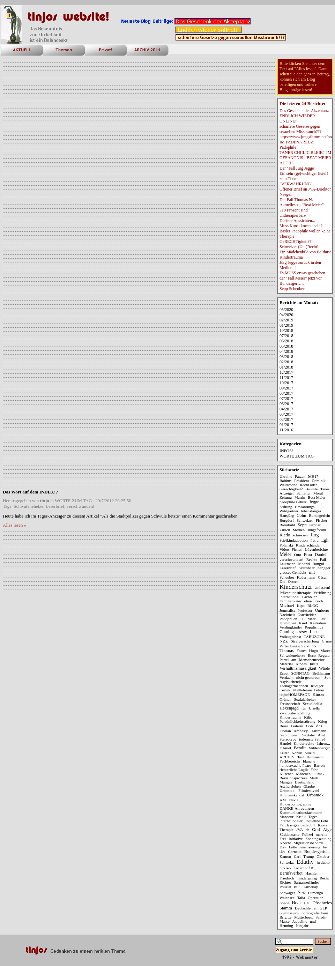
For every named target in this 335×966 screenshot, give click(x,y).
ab (308, 829)
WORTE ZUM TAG (73, 500)
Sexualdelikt (312, 703)
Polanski (286, 545)
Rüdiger (317, 686)
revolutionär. (289, 735)
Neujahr (302, 925)
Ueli (307, 903)
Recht (324, 878)
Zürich (285, 530)
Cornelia (295, 851)
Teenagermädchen (294, 686)
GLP (323, 908)
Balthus (285, 480)
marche (321, 834)
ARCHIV (287, 757)
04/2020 (286, 314)
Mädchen (303, 774)
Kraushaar (306, 568)
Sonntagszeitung (318, 839)
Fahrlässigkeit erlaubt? (297, 825)
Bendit (300, 747)
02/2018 (286, 361)
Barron (319, 765)
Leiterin (297, 726)
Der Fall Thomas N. (296, 199)
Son (328, 677)
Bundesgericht (317, 851)
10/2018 (286, 330)
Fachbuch (310, 597)
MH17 (313, 476)
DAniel (285, 748)
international (289, 597)
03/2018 (286, 356)
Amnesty (300, 731)
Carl (297, 856)
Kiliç (308, 717)
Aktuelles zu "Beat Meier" (302, 204)
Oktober (323, 856)
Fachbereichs (290, 761)
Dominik (319, 480)
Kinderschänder (308, 545)
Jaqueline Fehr (316, 821)
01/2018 (286, 367)
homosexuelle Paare (295, 765)
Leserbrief (55, 506)
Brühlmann (321, 673)
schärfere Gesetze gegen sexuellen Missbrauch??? (300, 129)
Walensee (287, 898)
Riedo (285, 535)
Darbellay (310, 887)
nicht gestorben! (309, 677)
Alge (327, 829)
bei (325, 847)
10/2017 (286, 382)
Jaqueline (299, 921)
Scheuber (287, 577)
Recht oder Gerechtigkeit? (298, 487)
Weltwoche (288, 485)
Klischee (286, 774)
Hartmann (318, 731)
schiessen (300, 535)
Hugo (313, 650)
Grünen (285, 699)
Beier (284, 726)
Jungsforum (316, 530)
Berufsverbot (291, 873)
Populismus (314, 627)
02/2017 (286, 419)
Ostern (293, 581)
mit (312, 572)
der (282, 851)
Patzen (300, 476)
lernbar (315, 525)
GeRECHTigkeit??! (296, 241)
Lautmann (288, 564)
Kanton (285, 856)
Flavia (293, 800)
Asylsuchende (291, 681)
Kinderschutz (296, 587)
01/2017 (286, 424)
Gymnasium (289, 913)
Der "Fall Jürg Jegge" (297, 168)
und (313, 921)
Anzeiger (287, 493)
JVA (299, 829)
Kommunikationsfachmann (301, 812)
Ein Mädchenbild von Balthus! (305, 252)
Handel (285, 743)
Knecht (285, 843)
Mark (314, 778)
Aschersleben (290, 786)
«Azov (302, 632)
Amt (321, 735)
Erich (318, 601)
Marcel (326, 650)
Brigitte (285, 917)
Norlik (297, 753)
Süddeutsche (289, 834)
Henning (286, 925)
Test (300, 757)
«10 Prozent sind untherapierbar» (294, 213)
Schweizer (305, 520)
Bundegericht (319, 515)
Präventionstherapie (295, 592)
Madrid (304, 564)
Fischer (321, 520)
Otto (297, 554)
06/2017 (286, 403)
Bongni (318, 564)
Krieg (322, 721)
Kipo (301, 605)
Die (282, 581)
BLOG (312, 605)
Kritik (301, 817)
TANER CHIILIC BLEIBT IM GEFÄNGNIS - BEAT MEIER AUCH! (305, 157)
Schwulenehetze (28, 506)
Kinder (318, 694)
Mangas (286, 782)
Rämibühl (287, 525)
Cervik (285, 690)
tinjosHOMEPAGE (295, 694)
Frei (283, 839)
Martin (300, 497)
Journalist (287, 610)
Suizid (310, 753)
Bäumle (311, 489)
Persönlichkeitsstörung (297, 721)
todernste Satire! (312, 739)
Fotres (301, 650)
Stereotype (288, 739)
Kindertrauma (291, 257)
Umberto (322, 610)
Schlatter (304, 493)
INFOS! (286, 450)
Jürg (315, 534)
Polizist (285, 887)
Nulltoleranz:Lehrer (308, 690)
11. (302, 619)
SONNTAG (300, 673)
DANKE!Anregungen (297, 808)
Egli (324, 540)
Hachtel (311, 873)
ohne (308, 601)
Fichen (297, 549)
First (322, 619)
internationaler (291, 821)
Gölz (310, 726)
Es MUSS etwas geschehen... (304, 272)
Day (283, 847)
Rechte (311, 559)
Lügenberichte (316, 549)
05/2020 (286, 309)
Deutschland (304, 782)
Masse (285, 921)
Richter (285, 882)
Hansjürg (287, 515)
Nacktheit (287, 614)
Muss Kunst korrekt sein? (301, 225)
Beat (296, 902)
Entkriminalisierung (304, 847)
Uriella (314, 708)
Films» (318, 774)
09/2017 (286, 388)
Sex (301, 892)
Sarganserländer (306, 882)
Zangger (323, 568)
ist (311, 867)
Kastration (318, 623)
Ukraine (286, 476)
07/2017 (286, 398)
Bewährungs (304, 507)
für (304, 708)
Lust (314, 631)
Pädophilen (288, 619)
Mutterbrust (303, 917)
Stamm (286, 908)
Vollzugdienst (290, 636)
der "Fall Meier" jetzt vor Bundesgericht (301, 281)
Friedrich (287, 878)
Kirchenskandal (292, 795)
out (297, 886)
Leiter (284, 753)
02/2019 (286, 320)
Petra (315, 540)
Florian (285, 731)
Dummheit (288, 623)
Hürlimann (314, 757)
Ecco (312, 655)
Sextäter (308, 735)
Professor (305, 610)
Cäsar (322, 577)
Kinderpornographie (295, 804)
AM (283, 800)
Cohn (301, 515)
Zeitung (286, 497)
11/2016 (286, 430)
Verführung (322, 592)
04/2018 (286, 351)
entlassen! (322, 587)
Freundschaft (290, 703)
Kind (303, 623)
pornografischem (315, 913)
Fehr (314, 769)
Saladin (321, 917)
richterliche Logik (294, 769)
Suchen (323, 941)
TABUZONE (314, 636)
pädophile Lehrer (293, 502)
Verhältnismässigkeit (298, 668)
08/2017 (286, 393)
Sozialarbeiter (305, 699)
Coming (287, 631)
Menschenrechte (312, 659)
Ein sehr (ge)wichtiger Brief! (304, 173)
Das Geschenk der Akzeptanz (304, 110)
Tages (313, 817)
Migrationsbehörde (308, 843)
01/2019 (286, 325)
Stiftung (286, 507)
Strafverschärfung (305, 641)
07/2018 (286, 335)
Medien (299, 530)
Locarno (300, 868)
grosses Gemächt (293, 572)
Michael (287, 605)
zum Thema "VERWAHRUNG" (296, 181)
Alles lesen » (14, 525)
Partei (284, 659)
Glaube (309, 786)
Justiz (314, 664)
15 (314, 646)
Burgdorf (287, 520)
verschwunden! (81, 506)
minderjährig (307, 878)
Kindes (301, 664)
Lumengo (315, 893)
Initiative (296, 839)
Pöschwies (322, 902)
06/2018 (286, 341)
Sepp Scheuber (292, 288)
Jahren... (323, 743)
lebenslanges (311, 511)
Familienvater (291, 601)
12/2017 (286, 372)
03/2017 (286, 414)
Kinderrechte (303, 743)
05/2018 (286, 346)
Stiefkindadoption (294, 540)
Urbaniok (315, 795)
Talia (301, 898)
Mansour (286, 817)
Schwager (287, 893)
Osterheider (307, 614)
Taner (324, 489)
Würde (324, 668)
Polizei (307, 834)
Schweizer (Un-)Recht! (299, 246)
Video (284, 549)
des (319, 725)
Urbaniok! (288, 790)
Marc (311, 619)
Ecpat (284, 673)
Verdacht (286, 677)
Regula (323, 655)
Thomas (287, 650)
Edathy (305, 862)
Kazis (322, 825)
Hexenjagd (289, 708)
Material (286, 664)
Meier (285, 554)
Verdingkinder (291, 627)
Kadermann (306, 577)
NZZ (284, 641)
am (293, 659)
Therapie (286, 829)
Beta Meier (316, 497)
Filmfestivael (308, 790)
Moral (318, 493)
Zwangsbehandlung (295, 713)
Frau (308, 554)
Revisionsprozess (293, 778)
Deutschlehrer (306, 908)
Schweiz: (287, 862)
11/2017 (286, 377)
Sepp (302, 524)
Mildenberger (319, 748)
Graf (316, 829)
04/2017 (286, 409)
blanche (309, 761)
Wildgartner (289, 511)
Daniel (321, 554)
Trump (308, 856)
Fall (323, 559)
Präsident (301, 480)
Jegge (314, 501)
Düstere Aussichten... (297, 220)
